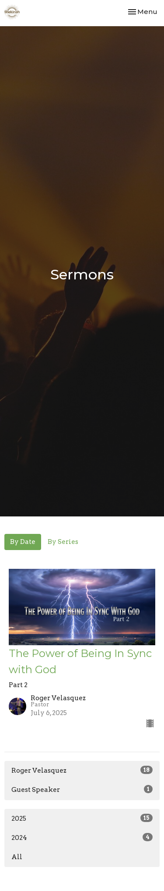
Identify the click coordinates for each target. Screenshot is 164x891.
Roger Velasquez (82, 770)
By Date (22, 542)
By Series (63, 542)
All (16, 857)
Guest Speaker (82, 789)
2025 (82, 818)
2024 (82, 837)
